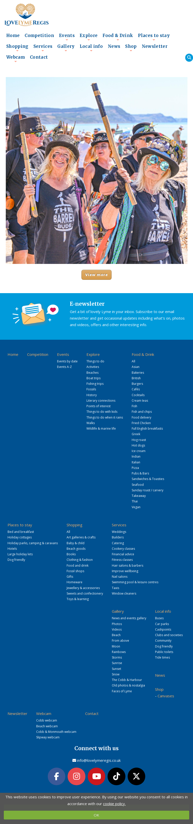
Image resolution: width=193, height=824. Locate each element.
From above (120, 640)
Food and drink (77, 565)
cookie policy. (114, 803)
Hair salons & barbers (127, 565)
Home (13, 35)
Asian (135, 367)
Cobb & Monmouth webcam (56, 732)
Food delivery (141, 417)
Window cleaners (124, 593)
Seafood (138, 485)
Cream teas (140, 400)
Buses (159, 618)
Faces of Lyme (122, 691)
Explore (89, 37)
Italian (136, 462)
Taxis (115, 588)
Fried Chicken (141, 423)
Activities (92, 367)
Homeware (74, 582)
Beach (116, 635)
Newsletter (154, 46)
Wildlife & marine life (101, 428)
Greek (136, 434)
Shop (130, 48)
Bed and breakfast (21, 532)
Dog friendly (16, 560)
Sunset (116, 669)
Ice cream (139, 451)
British (136, 378)
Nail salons (119, 576)
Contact (39, 57)
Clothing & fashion (80, 560)
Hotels (12, 548)
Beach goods (76, 548)
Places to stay (154, 37)
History (91, 395)
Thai (135, 501)
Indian (136, 456)
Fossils (91, 389)
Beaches (92, 372)
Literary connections (100, 400)
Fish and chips (142, 411)
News (114, 46)
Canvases (166, 695)
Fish (134, 406)
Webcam (15, 59)
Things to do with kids (101, 411)
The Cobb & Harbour (127, 680)
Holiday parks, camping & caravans (33, 543)
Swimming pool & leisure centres (135, 582)
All (133, 361)
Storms (117, 657)
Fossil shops (75, 571)
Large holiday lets (20, 554)
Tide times (162, 657)
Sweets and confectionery (85, 593)
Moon (116, 646)
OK (96, 814)
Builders (118, 537)
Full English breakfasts (147, 428)
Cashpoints (163, 629)
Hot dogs (138, 445)
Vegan (136, 507)
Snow (115, 674)
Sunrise (117, 663)
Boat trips (93, 378)
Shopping (17, 48)
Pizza (135, 468)
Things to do (95, 361)
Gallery (65, 48)
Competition (39, 35)
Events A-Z (64, 367)
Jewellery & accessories (83, 588)
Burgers (137, 384)
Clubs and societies (169, 635)
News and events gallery (129, 618)
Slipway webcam (48, 737)
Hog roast (139, 440)
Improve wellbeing (125, 571)
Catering (118, 543)
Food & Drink (118, 37)
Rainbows (119, 652)
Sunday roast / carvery (147, 490)
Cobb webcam (46, 720)
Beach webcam (47, 726)
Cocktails (138, 395)
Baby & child (75, 543)
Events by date (67, 361)
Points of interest (98, 406)
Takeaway (139, 496)
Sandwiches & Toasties (148, 479)
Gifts (70, 576)
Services (43, 48)
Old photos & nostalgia (128, 685)
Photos (117, 624)
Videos (117, 629)
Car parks (162, 624)
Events (67, 37)
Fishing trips (95, 384)
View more (96, 274)
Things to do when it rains (104, 417)
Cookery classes (123, 548)
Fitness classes (122, 560)
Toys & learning (78, 599)
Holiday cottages (20, 537)
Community (163, 640)
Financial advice (123, 554)
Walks (90, 423)
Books (71, 554)
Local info (91, 48)
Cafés (136, 389)
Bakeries (138, 372)
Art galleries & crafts (81, 537)
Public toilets (164, 652)
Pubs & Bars (140, 473)
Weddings (119, 532)
